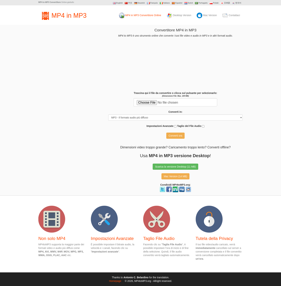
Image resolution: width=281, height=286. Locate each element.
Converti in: (175, 111)
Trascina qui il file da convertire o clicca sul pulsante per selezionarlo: (175, 94)
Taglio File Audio (159, 238)
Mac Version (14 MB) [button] (175, 176)
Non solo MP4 (51, 238)
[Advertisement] (65, 81)
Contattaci (231, 15)
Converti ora (175, 135)
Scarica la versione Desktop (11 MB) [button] (175, 166)
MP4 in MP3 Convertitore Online (140, 15)
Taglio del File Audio (190, 126)
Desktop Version (178, 15)
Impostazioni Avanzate (162, 126)
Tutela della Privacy (214, 238)
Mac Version (207, 15)
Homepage (115, 281)
